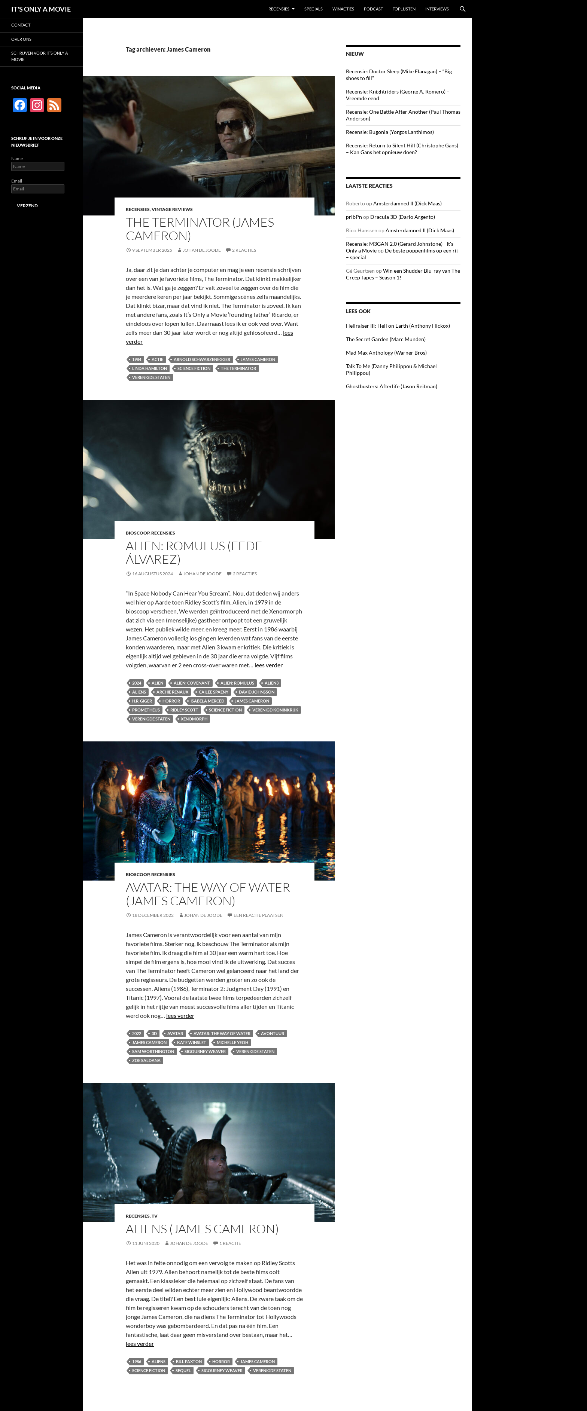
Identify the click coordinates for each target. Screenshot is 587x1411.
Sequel (183, 1370)
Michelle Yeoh (232, 1042)
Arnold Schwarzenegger (202, 359)
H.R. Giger (142, 700)
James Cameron (258, 359)
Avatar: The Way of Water (222, 1033)
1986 (136, 1361)
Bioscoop (137, 533)
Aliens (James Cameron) (202, 1228)
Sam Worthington (153, 1051)
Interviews (437, 8)
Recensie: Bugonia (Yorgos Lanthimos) (390, 132)
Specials (313, 8)
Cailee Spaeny (213, 691)
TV (155, 1216)
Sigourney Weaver (205, 1051)
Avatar (175, 1033)
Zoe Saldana (146, 1060)
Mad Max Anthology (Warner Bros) (386, 352)
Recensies (278, 8)
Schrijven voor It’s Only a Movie (39, 56)
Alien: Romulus (237, 682)
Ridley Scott (184, 709)
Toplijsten (404, 8)
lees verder (269, 664)
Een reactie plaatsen (258, 915)
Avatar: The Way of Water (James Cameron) (208, 893)
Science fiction (193, 368)
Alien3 (272, 682)
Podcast (373, 8)
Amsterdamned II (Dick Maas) (407, 203)
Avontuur (272, 1033)
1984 (136, 359)
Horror (171, 700)
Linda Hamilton (149, 368)
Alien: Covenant (192, 682)
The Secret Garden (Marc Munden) (386, 339)
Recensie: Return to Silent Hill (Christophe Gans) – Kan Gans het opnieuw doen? (402, 148)
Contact (20, 24)
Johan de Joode (202, 250)
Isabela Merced (207, 700)
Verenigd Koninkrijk (275, 709)
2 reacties (244, 250)
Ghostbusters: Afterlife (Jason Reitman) (391, 386)
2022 (136, 1033)
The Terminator (238, 368)
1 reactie (230, 1243)
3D (154, 1033)
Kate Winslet (191, 1042)
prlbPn (354, 217)
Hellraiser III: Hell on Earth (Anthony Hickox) (398, 325)
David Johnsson (256, 691)
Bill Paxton (189, 1361)
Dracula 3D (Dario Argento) (402, 217)
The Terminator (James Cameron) (200, 228)
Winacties (343, 8)
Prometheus (146, 709)
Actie (157, 359)
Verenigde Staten (151, 377)
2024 (136, 682)
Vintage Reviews (172, 209)
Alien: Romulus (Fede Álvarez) (194, 552)
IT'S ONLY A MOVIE (41, 9)
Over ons (21, 39)
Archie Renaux (172, 691)
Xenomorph (194, 718)
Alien (157, 682)
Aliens (139, 691)
